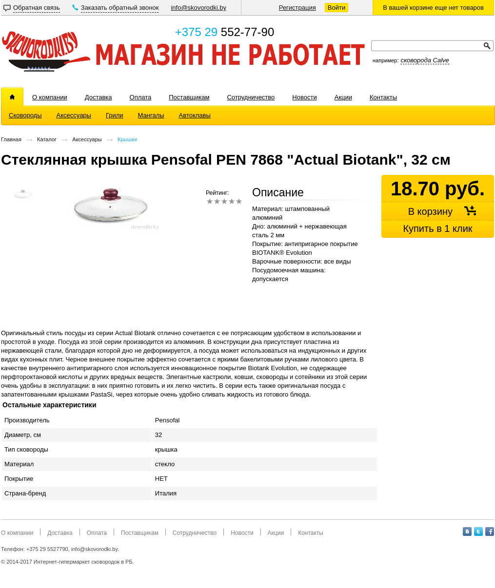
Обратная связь (36, 7)
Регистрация (297, 7)
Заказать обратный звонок (120, 7)
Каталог (47, 139)
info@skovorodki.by (198, 7)
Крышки (127, 139)
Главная (11, 139)
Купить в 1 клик (437, 228)
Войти (336, 7)
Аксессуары (86, 139)
